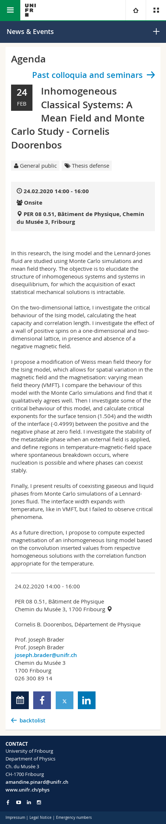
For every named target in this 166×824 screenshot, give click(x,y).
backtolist (32, 720)
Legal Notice (41, 817)
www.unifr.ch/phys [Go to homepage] (27, 789)
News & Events (30, 31)
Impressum (15, 817)
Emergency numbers (74, 817)
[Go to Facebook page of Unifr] (8, 802)
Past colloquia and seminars (87, 75)
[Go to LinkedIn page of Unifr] (29, 802)
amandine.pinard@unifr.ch (37, 782)
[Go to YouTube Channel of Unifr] (18, 802)
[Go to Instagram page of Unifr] (39, 802)
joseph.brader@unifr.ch (46, 655)
